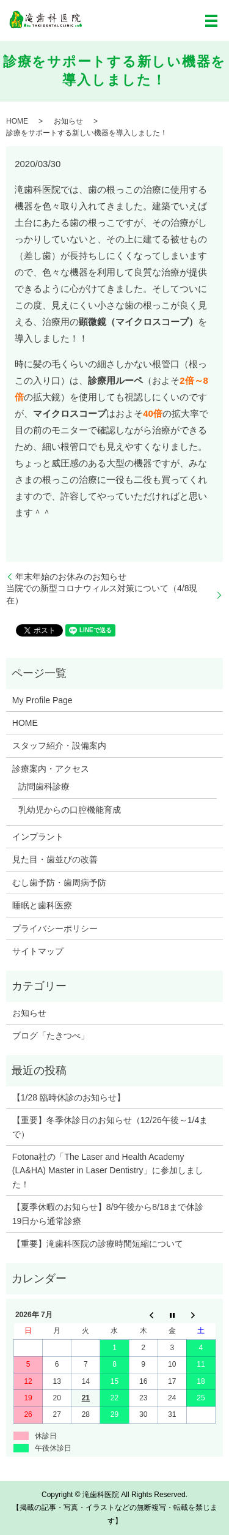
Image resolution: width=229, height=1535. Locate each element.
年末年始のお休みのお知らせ (70, 576)
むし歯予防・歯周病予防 (59, 882)
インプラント (38, 837)
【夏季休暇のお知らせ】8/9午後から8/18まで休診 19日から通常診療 (112, 1213)
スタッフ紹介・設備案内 (59, 745)
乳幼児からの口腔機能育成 (69, 810)
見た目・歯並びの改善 (55, 859)
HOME (17, 121)
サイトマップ (38, 951)
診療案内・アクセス (50, 769)
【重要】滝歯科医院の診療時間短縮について (97, 1244)
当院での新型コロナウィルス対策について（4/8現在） (101, 594)
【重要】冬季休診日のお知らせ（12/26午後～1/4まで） (110, 1126)
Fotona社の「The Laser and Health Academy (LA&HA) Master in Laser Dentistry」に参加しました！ (107, 1170)
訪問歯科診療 (44, 786)
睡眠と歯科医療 (42, 905)
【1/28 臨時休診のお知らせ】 (68, 1097)
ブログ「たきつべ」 (50, 1035)
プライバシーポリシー (55, 928)
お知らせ (68, 121)
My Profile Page (42, 700)
